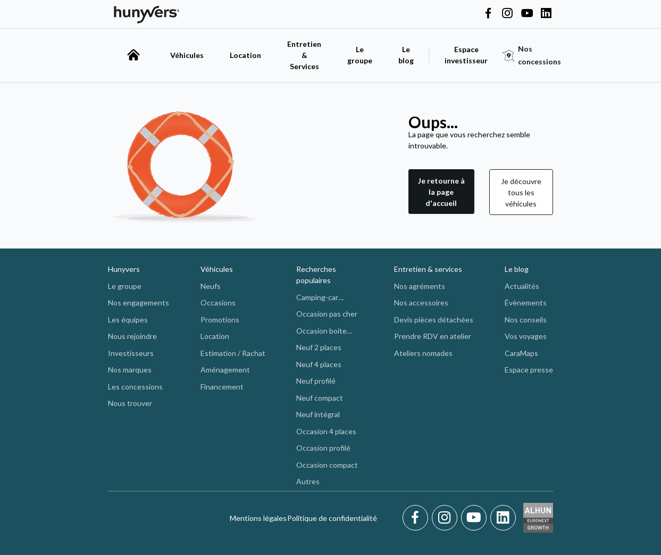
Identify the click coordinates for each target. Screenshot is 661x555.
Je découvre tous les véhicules (521, 192)
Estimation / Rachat (232, 353)
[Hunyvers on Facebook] (488, 13)
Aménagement (225, 369)
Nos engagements (138, 302)
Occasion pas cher (326, 313)
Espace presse (529, 369)
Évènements (526, 302)
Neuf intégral (318, 414)
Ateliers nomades (423, 353)
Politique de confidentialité (332, 518)
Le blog (517, 269)
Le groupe (359, 55)
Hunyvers (124, 269)
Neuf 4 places (318, 364)
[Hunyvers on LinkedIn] (546, 13)
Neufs (210, 286)
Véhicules (187, 55)
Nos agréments (419, 286)
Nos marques (130, 369)
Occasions (218, 302)
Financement (222, 386)
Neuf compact (319, 397)
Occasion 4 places (326, 431)
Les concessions (135, 386)
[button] (441, 192)
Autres (308, 481)
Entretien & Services (304, 55)
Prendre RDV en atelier (432, 336)
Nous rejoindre (132, 336)
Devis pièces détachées (433, 319)
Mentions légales (258, 518)
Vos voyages (526, 336)
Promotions (219, 319)
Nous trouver (130, 403)
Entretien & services (428, 269)
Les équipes (128, 319)
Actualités (522, 286)
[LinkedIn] (503, 518)
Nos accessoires (421, 302)
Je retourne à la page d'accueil (441, 192)
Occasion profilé (323, 447)
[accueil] (133, 54)
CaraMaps (521, 353)
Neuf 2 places (318, 347)
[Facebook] (417, 518)
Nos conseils (526, 319)
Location (245, 55)
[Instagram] (446, 518)
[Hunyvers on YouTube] (527, 13)
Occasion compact (327, 464)
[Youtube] (475, 518)
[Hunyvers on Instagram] (507, 13)
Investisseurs (131, 353)
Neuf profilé (316, 380)
